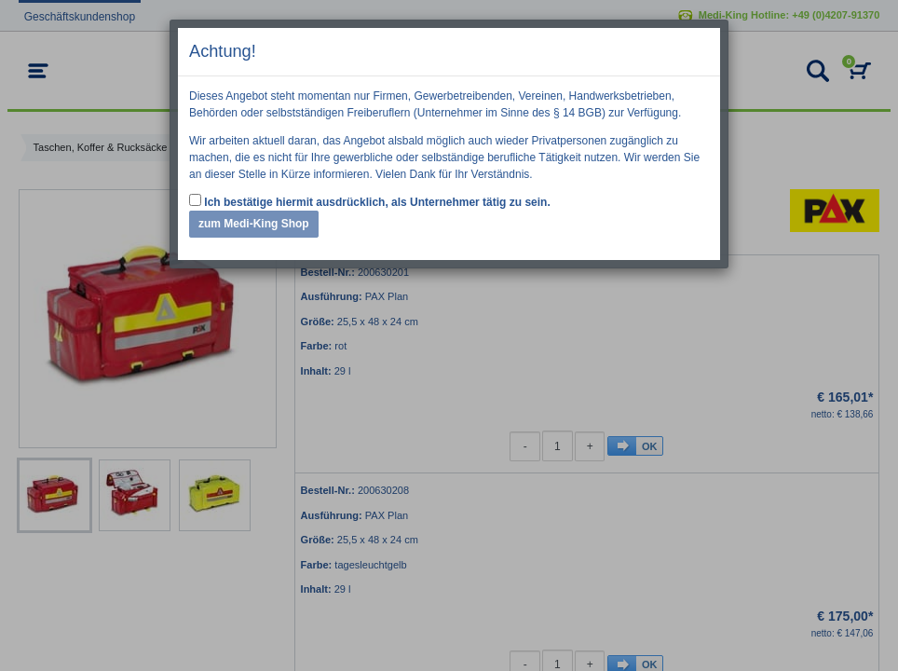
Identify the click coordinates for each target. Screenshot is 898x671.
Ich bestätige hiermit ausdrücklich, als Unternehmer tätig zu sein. (370, 201)
